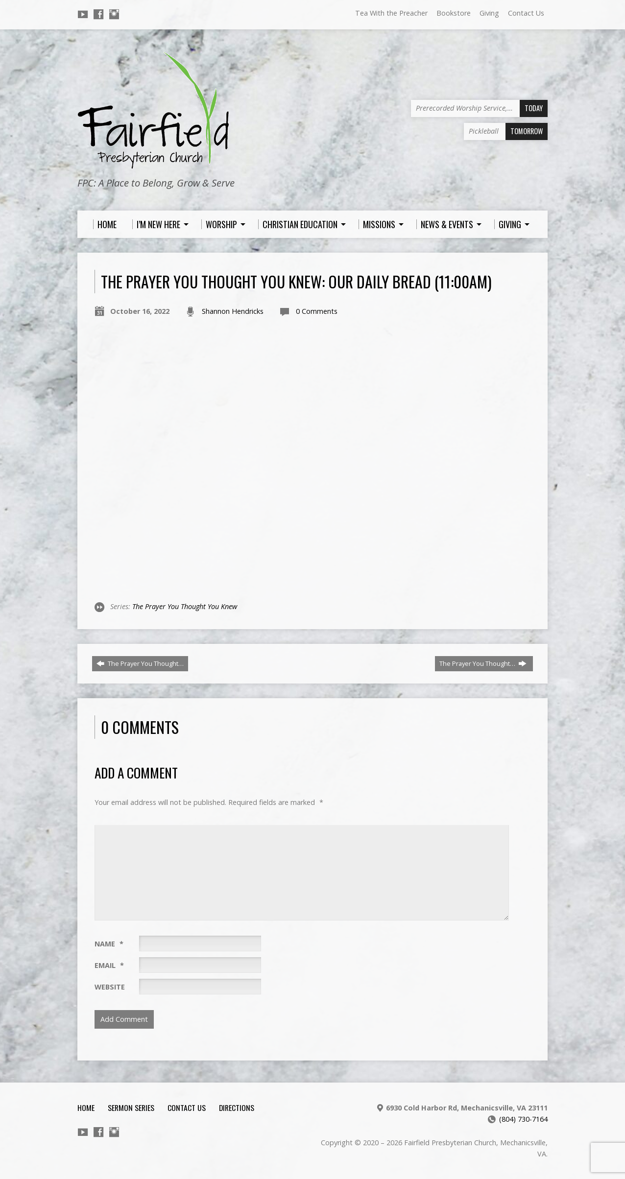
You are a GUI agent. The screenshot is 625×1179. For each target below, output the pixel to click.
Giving (489, 13)
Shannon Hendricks (233, 311)
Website (110, 986)
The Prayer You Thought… (140, 663)
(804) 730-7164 (523, 1119)
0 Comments (316, 311)
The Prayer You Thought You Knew (184, 606)
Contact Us (526, 13)
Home (86, 1107)
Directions (236, 1107)
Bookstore (453, 13)
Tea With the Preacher (391, 13)
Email (109, 965)
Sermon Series (131, 1107)
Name (109, 943)
